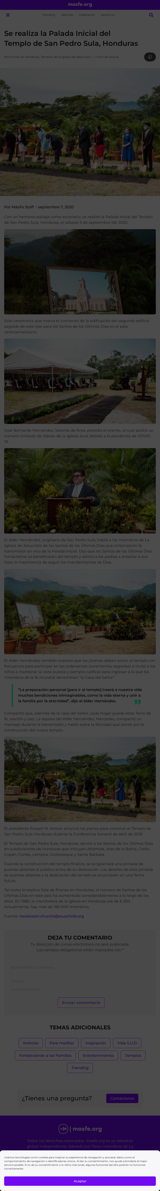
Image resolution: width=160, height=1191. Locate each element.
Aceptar (80, 1181)
